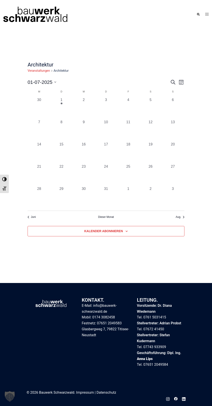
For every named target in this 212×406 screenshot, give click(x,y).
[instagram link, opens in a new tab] (168, 398)
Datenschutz (106, 392)
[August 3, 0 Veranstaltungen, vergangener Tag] (173, 197)
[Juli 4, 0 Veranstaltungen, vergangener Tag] (128, 108)
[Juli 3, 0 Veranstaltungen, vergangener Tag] (106, 108)
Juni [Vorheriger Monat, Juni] (32, 217)
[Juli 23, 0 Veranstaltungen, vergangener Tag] (84, 175)
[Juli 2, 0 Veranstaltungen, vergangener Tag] (84, 108)
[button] (198, 14)
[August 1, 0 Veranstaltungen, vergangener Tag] (128, 197)
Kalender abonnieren (103, 231)
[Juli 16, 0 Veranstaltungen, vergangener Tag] (84, 153)
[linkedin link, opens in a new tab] (184, 398)
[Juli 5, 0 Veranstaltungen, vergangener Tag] (150, 108)
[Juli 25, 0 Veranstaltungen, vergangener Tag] (128, 175)
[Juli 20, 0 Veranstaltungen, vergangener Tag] (173, 153)
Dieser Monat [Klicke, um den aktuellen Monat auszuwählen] (106, 217)
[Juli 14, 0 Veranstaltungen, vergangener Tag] (39, 153)
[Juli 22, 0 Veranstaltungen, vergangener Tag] (61, 175)
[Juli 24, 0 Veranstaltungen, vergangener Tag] (106, 175)
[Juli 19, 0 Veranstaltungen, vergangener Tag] (150, 153)
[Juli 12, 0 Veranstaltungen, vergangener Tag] (150, 130)
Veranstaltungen (39, 70)
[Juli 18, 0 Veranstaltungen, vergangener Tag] (128, 153)
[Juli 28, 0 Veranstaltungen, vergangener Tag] (39, 197)
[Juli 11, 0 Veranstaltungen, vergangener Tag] (128, 130)
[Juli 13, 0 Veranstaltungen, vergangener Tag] (173, 130)
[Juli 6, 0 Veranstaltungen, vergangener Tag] (173, 108)
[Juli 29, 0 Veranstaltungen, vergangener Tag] (61, 197)
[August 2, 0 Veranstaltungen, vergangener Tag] (150, 197)
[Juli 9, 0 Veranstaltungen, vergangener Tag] (84, 130)
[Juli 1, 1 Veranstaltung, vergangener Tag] (61, 108)
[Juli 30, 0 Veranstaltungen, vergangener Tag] (84, 197)
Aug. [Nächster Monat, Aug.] (180, 217)
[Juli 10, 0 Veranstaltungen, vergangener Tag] (106, 130)
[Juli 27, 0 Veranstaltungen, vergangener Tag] (173, 175)
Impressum (85, 392)
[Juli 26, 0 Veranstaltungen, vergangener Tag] (150, 175)
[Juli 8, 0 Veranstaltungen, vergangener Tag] (61, 130)
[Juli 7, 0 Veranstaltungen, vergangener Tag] (39, 130)
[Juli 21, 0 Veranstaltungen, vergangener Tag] (39, 175)
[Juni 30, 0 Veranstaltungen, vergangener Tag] (39, 108)
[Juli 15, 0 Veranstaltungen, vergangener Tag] (61, 153)
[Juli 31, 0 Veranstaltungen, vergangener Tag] (106, 197)
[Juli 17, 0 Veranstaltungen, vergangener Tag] (106, 153)
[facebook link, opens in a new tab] (176, 398)
